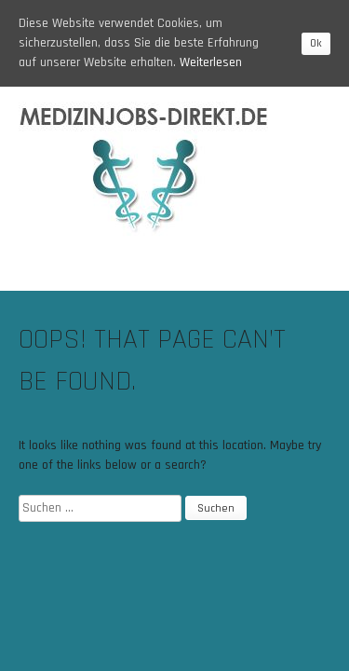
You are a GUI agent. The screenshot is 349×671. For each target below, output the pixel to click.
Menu (301, 278)
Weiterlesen (211, 62)
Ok (316, 43)
